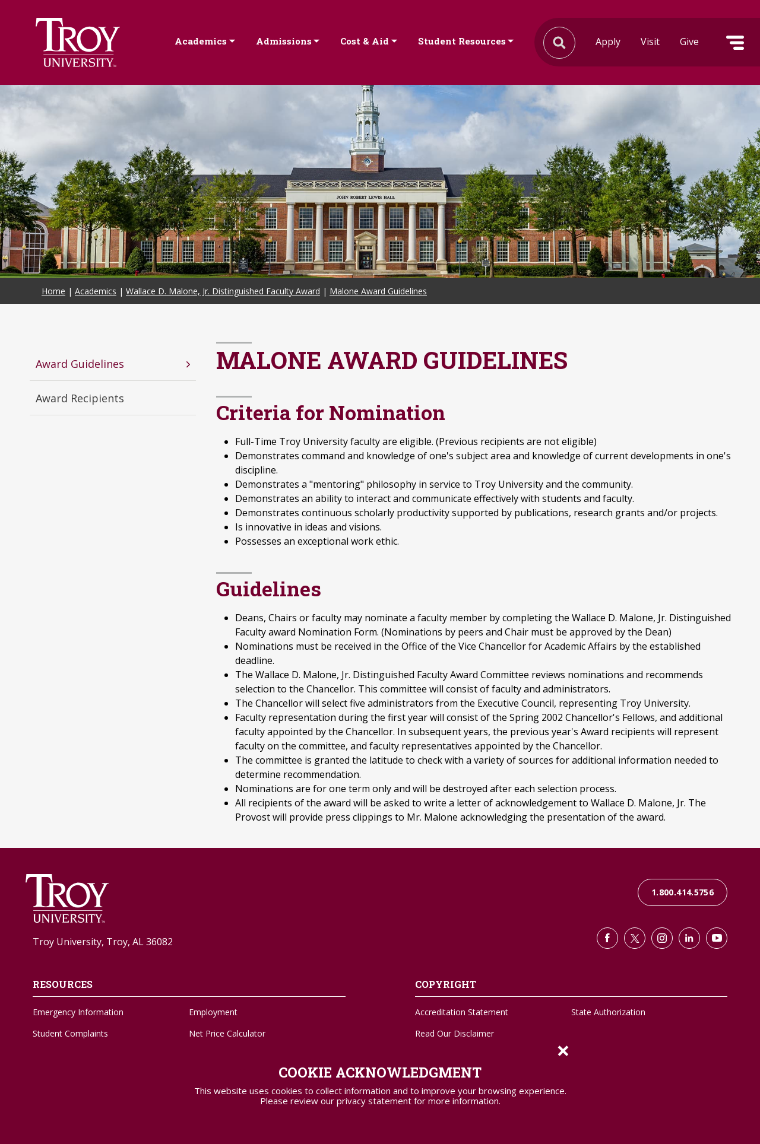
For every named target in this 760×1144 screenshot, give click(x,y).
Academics (201, 41)
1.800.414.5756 (682, 892)
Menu (735, 43)
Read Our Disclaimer (454, 1033)
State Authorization (608, 1012)
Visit (650, 41)
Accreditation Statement (461, 1012)
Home (53, 291)
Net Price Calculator (227, 1033)
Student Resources (462, 41)
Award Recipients (80, 398)
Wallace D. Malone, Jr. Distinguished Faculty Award (223, 291)
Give (689, 41)
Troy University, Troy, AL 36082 (103, 941)
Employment (213, 1012)
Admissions (284, 41)
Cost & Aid (364, 41)
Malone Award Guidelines (378, 291)
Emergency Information (78, 1012)
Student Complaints (70, 1033)
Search (78, 42)
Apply (608, 41)
